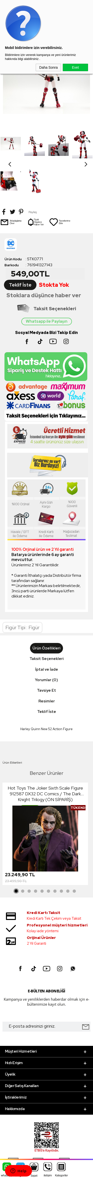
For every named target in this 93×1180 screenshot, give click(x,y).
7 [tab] (55, 854)
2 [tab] (22, 854)
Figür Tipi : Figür (22, 590)
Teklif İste (20, 248)
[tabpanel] (45, 797)
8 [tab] (61, 854)
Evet (75, 67)
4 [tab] (35, 854)
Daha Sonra (48, 67)
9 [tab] (67, 854)
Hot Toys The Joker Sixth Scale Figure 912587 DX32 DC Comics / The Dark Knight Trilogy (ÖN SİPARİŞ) (45, 756)
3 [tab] (29, 854)
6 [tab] (48, 854)
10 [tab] (74, 854)
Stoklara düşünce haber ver (43, 258)
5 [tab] (42, 854)
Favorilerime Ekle (59, 185)
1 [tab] (16, 854)
